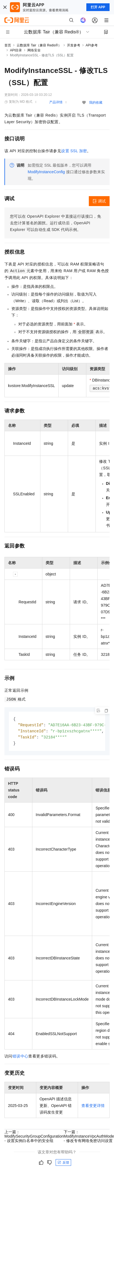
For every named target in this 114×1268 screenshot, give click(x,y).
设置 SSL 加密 (74, 151)
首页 (7, 45)
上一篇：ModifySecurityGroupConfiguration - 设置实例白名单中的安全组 (34, 1137)
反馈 (63, 1164)
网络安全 (34, 50)
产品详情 (56, 102)
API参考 (92, 45)
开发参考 (73, 45)
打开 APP (98, 7)
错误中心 (20, 1057)
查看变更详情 (93, 1107)
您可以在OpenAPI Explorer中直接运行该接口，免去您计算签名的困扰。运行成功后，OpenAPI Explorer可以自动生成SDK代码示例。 (55, 223)
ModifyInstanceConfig (46, 172)
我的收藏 (95, 102)
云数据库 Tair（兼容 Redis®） (39, 45)
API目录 (16, 50)
